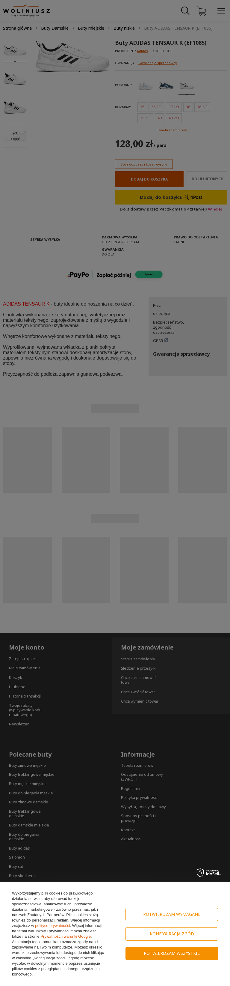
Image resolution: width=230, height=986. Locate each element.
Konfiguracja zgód (172, 934)
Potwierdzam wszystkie (172, 953)
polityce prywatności (52, 925)
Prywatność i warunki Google (65, 936)
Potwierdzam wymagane (171, 914)
